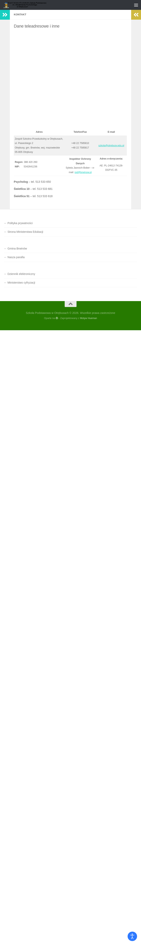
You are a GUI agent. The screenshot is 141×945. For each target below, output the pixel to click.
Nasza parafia (16, 257)
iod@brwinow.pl (83, 172)
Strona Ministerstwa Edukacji (25, 231)
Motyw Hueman (88, 318)
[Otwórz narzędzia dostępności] (132, 936)
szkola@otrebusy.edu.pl (111, 145)
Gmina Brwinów (17, 248)
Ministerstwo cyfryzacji (21, 282)
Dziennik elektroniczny (21, 273)
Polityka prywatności (20, 223)
